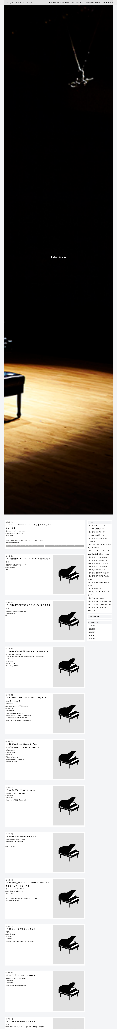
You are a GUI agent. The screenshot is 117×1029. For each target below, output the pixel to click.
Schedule (56, 2)
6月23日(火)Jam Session (96, 598)
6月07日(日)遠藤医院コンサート (98, 569)
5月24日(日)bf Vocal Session (97, 557)
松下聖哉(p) (27, 658)
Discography (90, 2)
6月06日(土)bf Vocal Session (97, 566)
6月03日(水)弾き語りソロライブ (98, 563)
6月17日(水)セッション (95, 588)
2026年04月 (91, 635)
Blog (77, 2)
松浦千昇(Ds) (40, 658)
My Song (82, 2)
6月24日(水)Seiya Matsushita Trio (99, 601)
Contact (97, 2)
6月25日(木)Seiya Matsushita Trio (99, 604)
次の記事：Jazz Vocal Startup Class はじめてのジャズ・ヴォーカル (26, 546)
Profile (67, 2)
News (62, 2)
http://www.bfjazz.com (12, 542)
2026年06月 (91, 629)
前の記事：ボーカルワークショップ (64, 546)
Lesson (72, 2)
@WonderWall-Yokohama (13, 655)
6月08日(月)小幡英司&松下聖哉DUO (99, 573)
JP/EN (103, 2)
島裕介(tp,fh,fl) (18, 658)
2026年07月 (91, 626)
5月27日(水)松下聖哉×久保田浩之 (98, 560)
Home (50, 2)
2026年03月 (91, 638)
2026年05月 (91, 632)
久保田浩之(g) (9, 658)
